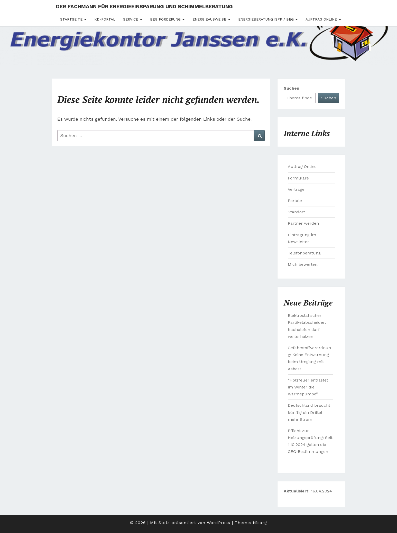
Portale (295, 200)
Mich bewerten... (304, 264)
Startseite (71, 19)
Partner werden (303, 223)
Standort (296, 212)
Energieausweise (209, 19)
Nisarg (260, 522)
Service (130, 19)
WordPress (218, 522)
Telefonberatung (304, 253)
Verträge (296, 189)
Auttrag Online (302, 166)
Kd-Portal (104, 19)
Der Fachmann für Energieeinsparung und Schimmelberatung (144, 6)
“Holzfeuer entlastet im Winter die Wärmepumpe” (308, 387)
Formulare (298, 178)
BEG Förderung (165, 19)
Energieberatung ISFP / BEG (266, 19)
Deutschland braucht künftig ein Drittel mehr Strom (309, 412)
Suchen (291, 88)
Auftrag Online (321, 19)
